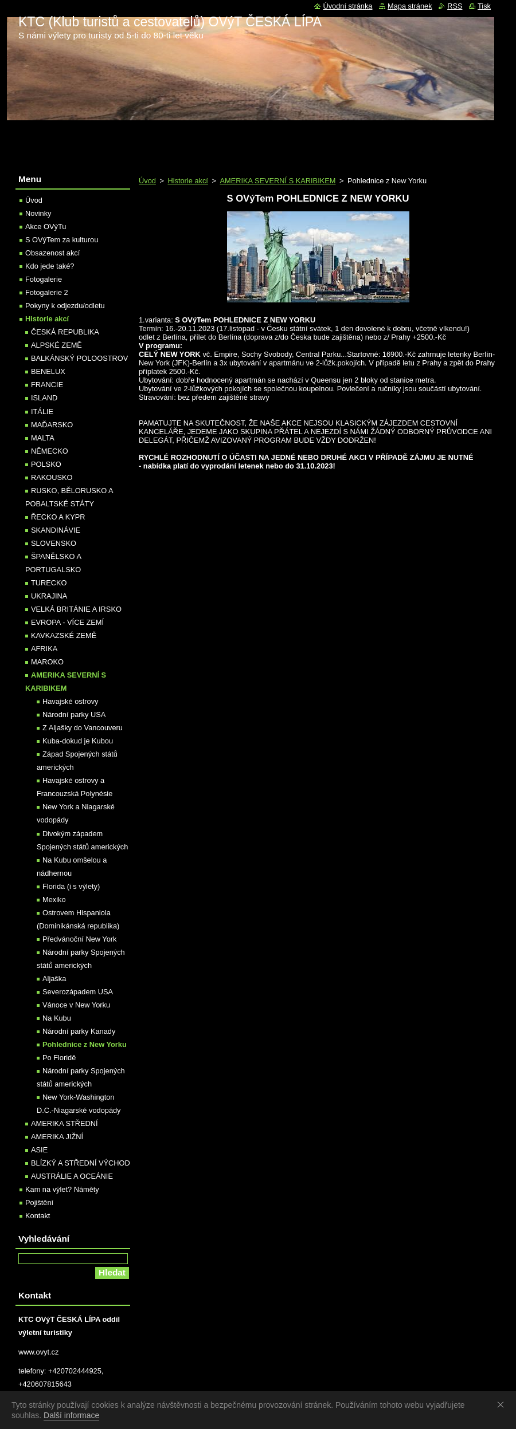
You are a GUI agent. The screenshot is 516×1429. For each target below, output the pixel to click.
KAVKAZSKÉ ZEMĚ (63, 635)
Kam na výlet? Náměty (62, 1189)
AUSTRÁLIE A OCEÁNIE (72, 1176)
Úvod (147, 180)
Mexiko (54, 899)
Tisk (484, 6)
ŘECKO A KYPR (58, 517)
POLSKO (46, 464)
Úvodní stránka (347, 6)
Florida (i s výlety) (71, 886)
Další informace (71, 1415)
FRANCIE (47, 384)
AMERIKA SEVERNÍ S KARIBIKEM (277, 180)
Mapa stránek (410, 6)
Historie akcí (187, 180)
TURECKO (49, 582)
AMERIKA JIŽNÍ (57, 1136)
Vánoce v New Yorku (76, 1005)
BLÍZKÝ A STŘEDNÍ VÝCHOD (80, 1163)
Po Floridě (59, 1057)
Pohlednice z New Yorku (84, 1044)
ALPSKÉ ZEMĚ (56, 345)
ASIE (39, 1149)
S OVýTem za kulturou (61, 239)
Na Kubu (56, 1018)
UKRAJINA (49, 596)
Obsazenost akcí (52, 253)
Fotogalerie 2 (46, 292)
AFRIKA (44, 648)
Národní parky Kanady (78, 1031)
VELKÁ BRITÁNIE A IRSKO (76, 609)
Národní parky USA (73, 714)
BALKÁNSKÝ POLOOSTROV (79, 358)
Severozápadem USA (77, 991)
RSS (454, 6)
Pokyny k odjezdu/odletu (65, 305)
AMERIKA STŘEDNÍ (64, 1123)
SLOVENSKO (53, 543)
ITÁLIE (42, 411)
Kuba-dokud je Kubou (77, 741)
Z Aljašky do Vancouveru (82, 727)
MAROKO (47, 662)
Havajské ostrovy (70, 701)
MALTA (42, 438)
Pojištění (39, 1202)
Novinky (38, 213)
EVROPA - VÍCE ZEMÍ (67, 622)
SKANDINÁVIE (55, 530)
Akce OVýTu (45, 226)
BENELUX (48, 371)
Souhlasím (503, 1404)
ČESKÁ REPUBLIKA (65, 332)
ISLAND (44, 397)
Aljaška (54, 978)
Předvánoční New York (79, 939)
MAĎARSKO (52, 424)
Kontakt (37, 1215)
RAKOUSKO (52, 477)
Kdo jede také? (49, 266)
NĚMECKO (49, 451)
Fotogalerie (43, 279)
